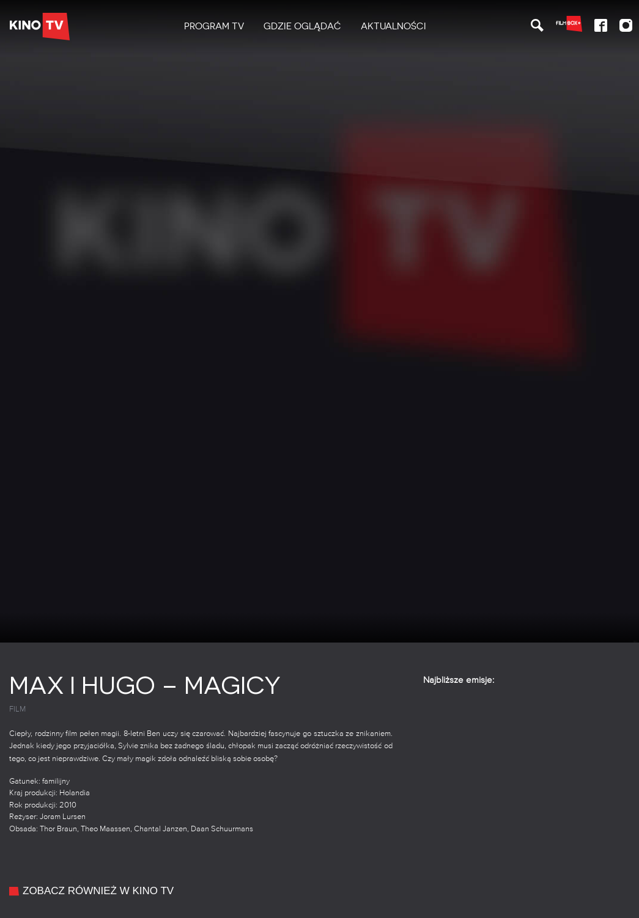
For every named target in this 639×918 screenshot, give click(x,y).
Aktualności (393, 26)
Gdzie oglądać (302, 26)
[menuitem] (214, 26)
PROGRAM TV (214, 26)
